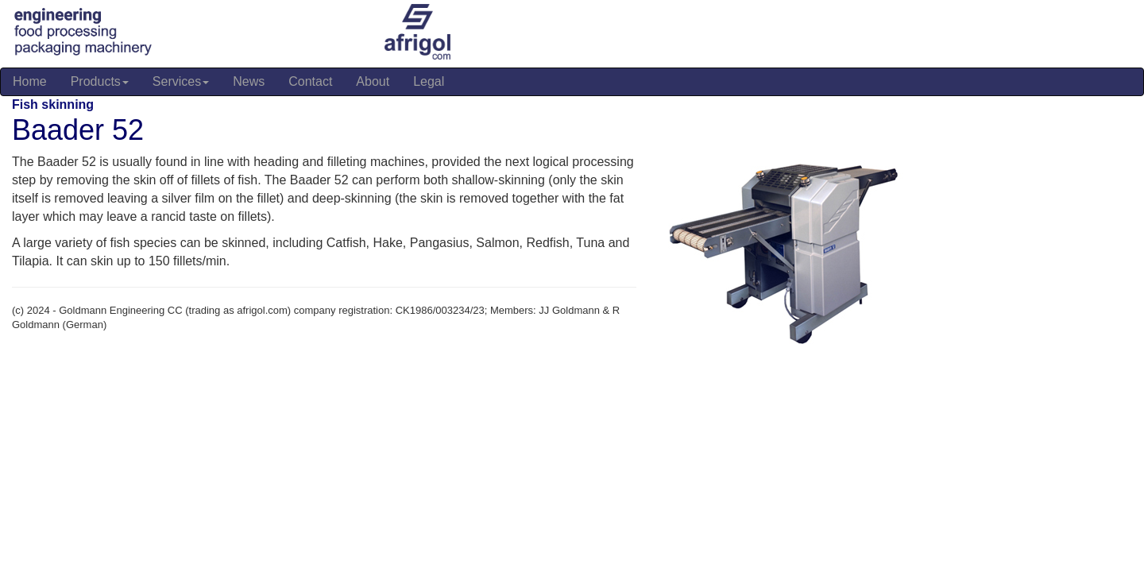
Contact (310, 81)
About (372, 81)
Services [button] (181, 81)
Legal (428, 81)
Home (30, 81)
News (249, 81)
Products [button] (100, 81)
